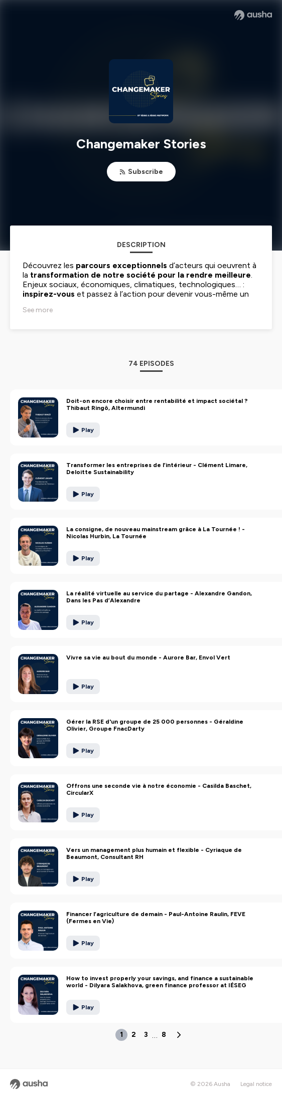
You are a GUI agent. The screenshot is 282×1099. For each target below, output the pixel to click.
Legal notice (256, 1083)
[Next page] (178, 1035)
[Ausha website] (253, 15)
